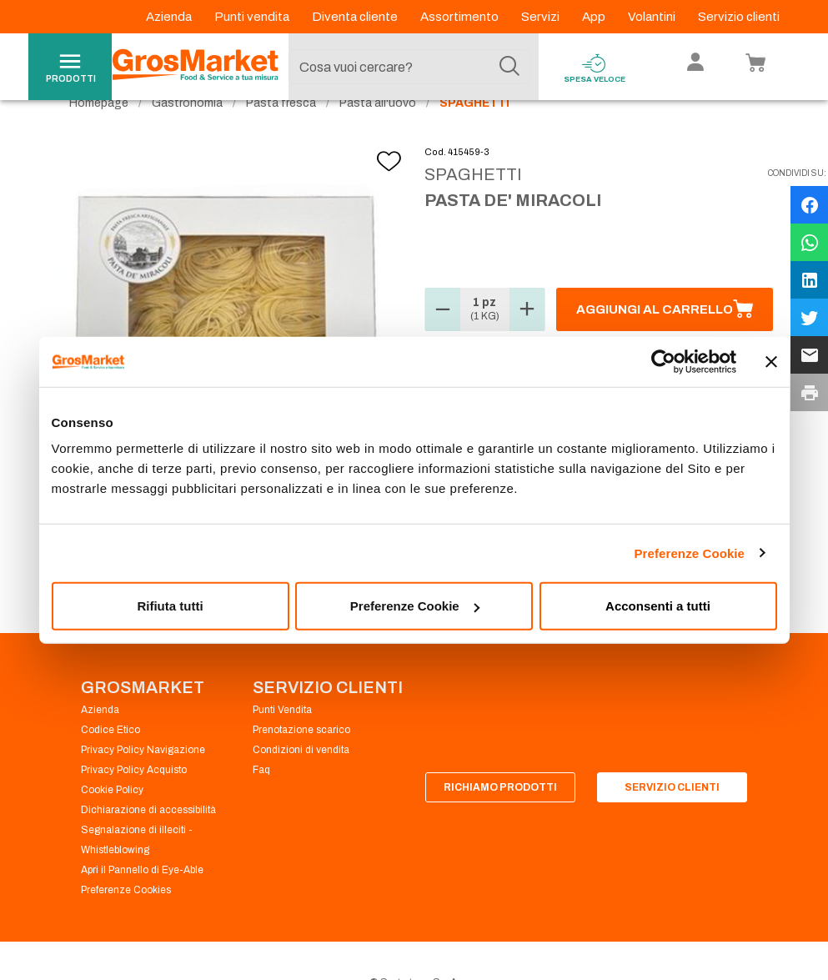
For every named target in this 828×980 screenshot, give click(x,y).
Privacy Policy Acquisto (134, 801)
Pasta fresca (281, 134)
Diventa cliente (356, 16)
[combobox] (409, 66)
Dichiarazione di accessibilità (148, 841)
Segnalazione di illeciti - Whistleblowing (137, 871)
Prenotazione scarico (301, 760)
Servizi (541, 16)
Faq (261, 801)
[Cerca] (509, 67)
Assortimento (460, 16)
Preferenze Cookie (689, 552)
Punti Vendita (282, 740)
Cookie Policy (112, 821)
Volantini (653, 16)
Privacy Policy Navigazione (143, 781)
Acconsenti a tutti (657, 606)
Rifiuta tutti (170, 606)
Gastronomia (187, 134)
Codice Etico (110, 760)
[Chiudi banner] (771, 361)
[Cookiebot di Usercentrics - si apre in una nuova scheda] (663, 361)
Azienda (170, 16)
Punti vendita (253, 16)
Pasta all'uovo (377, 134)
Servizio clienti (739, 16)
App (595, 16)
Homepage (98, 134)
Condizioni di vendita (301, 781)
